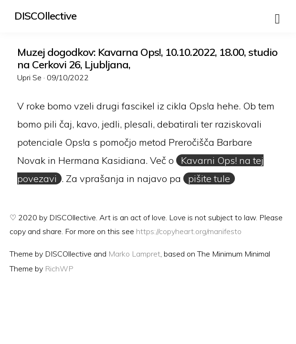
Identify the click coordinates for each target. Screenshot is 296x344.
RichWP (59, 268)
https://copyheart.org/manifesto (189, 231)
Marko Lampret (134, 253)
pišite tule (209, 178)
